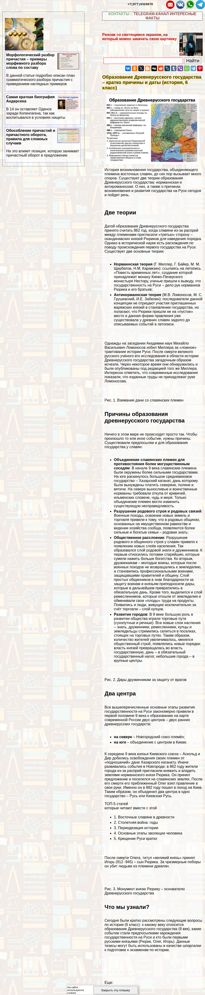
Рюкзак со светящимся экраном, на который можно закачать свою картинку (139, 37)
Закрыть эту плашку (115, 990)
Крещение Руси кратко (137, 839)
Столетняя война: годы (138, 822)
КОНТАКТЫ (118, 14)
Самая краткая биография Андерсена (43, 107)
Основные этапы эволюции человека (150, 833)
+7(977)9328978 (140, 4)
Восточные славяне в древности (146, 817)
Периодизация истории (138, 828)
